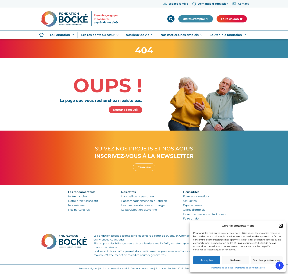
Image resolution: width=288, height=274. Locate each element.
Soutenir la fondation (228, 35)
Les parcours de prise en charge (143, 205)
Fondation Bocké (165, 268)
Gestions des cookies (142, 268)
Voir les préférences (266, 260)
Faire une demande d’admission (205, 214)
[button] (280, 226)
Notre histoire (77, 196)
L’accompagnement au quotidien (144, 201)
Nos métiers (76, 205)
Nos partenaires (79, 209)
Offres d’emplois (194, 209)
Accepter (206, 260)
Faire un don (191, 218)
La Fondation (62, 35)
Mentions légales (88, 268)
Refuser (235, 260)
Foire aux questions (196, 196)
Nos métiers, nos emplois (181, 35)
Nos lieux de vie (139, 35)
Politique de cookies (222, 267)
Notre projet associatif (83, 201)
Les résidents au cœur (99, 35)
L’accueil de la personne (137, 196)
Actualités (190, 201)
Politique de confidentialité (250, 267)
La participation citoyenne (139, 209)
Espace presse (192, 205)
